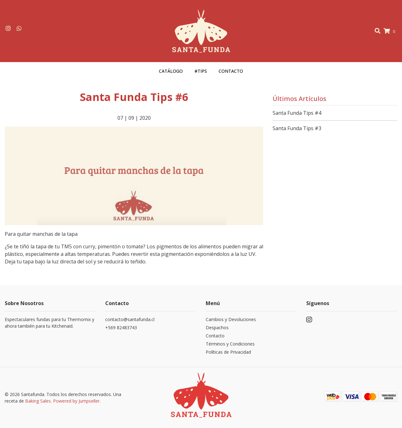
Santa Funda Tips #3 (297, 128)
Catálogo (171, 71)
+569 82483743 (121, 327)
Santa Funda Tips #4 (297, 112)
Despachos (217, 327)
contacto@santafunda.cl (130, 319)
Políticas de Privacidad (228, 352)
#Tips (200, 71)
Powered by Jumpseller (76, 401)
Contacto (231, 71)
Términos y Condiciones (230, 344)
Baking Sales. (39, 401)
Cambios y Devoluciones (231, 319)
